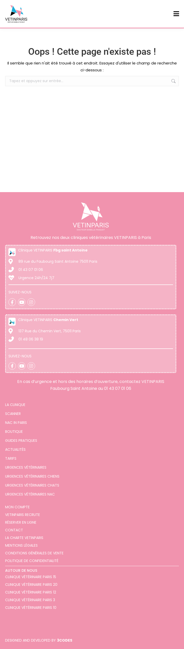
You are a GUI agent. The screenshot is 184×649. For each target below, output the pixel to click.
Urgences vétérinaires (25, 467)
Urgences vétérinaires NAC (30, 494)
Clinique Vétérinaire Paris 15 (30, 576)
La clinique (15, 404)
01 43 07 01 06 (117, 388)
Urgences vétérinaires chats (32, 485)
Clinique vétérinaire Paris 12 (30, 592)
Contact (14, 530)
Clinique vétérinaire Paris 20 (31, 584)
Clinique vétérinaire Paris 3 (30, 599)
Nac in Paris (16, 422)
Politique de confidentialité (31, 560)
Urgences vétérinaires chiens (32, 476)
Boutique (14, 431)
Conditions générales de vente (34, 553)
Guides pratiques (21, 440)
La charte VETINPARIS (24, 537)
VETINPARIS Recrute (22, 514)
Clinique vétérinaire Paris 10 (30, 607)
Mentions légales (21, 545)
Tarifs (10, 458)
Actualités (15, 449)
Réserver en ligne (20, 522)
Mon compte (17, 507)
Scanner (13, 413)
